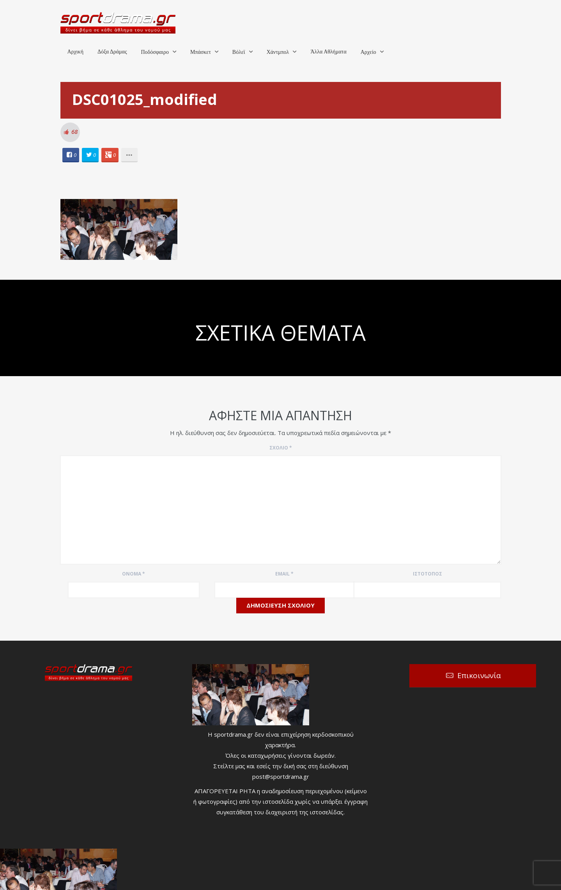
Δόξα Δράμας (112, 52)
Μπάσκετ (200, 52)
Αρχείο (368, 52)
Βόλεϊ (238, 52)
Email (284, 573)
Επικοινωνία (479, 675)
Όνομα (133, 573)
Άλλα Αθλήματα (328, 52)
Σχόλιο (280, 447)
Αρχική (75, 52)
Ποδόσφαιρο (154, 52)
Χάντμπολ (278, 52)
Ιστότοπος (427, 573)
